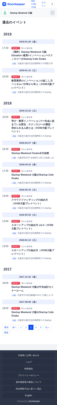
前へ (14, 327)
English (28, 395)
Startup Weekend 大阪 (21, 13)
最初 (6, 327)
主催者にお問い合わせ (28, 355)
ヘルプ (28, 362)
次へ (47, 327)
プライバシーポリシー (28, 375)
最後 (6, 332)
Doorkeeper (34, 401)
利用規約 (28, 368)
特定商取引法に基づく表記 (28, 389)
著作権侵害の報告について (28, 382)
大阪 (14, 63)
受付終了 (15, 48)
